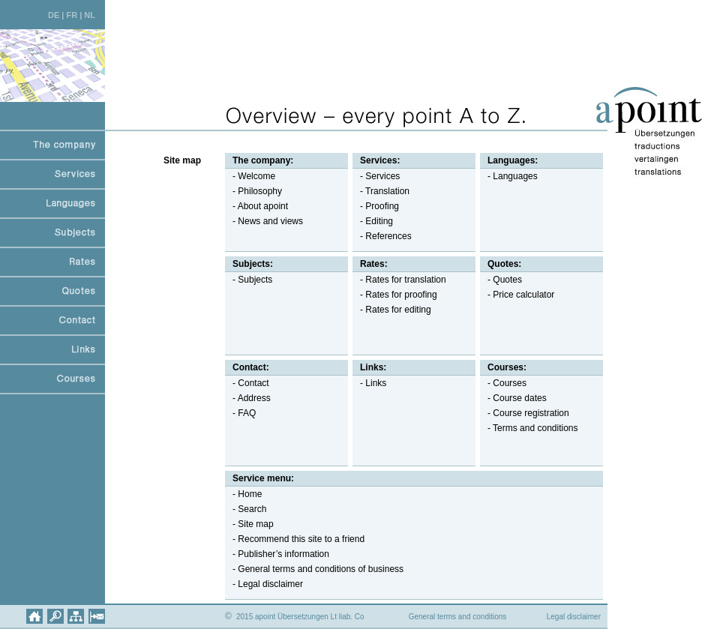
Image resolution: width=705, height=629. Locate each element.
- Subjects (248, 279)
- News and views (264, 221)
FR (71, 14)
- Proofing (375, 206)
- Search (245, 509)
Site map (182, 160)
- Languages (509, 176)
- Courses (503, 383)
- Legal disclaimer (264, 584)
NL (89, 14)
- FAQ (240, 413)
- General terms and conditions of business (314, 569)
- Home (243, 494)
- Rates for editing (391, 309)
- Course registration (524, 413)
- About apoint (256, 206)
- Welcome (250, 176)
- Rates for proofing (394, 294)
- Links (369, 383)
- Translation (381, 191)
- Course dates (513, 398)
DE (53, 14)
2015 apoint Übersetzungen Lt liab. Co (294, 617)
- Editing (372, 221)
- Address (248, 398)
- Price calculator (517, 294)
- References (382, 236)
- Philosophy (253, 191)
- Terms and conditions (529, 428)
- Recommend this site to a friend (294, 539)
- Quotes (501, 279)
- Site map (249, 524)
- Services (376, 176)
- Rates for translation (399, 279)
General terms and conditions (458, 617)
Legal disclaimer (574, 617)
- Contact (247, 383)
